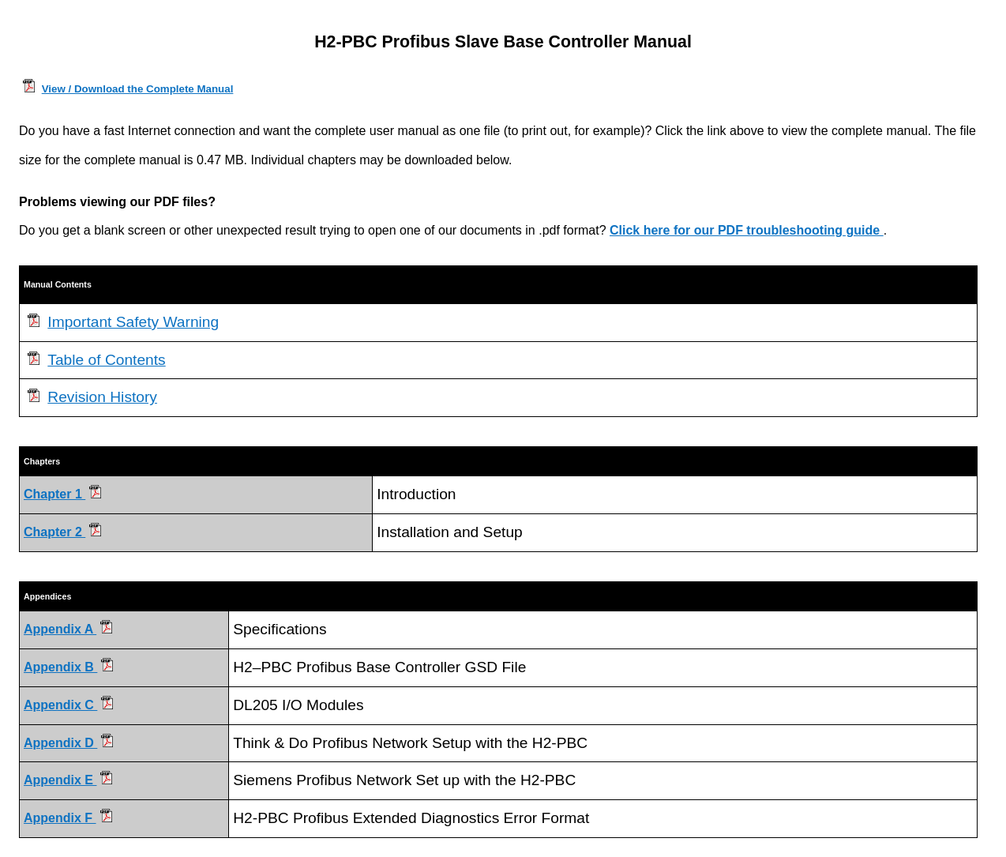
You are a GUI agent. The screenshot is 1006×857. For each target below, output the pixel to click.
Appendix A (68, 629)
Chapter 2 (54, 532)
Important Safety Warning (133, 322)
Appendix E (68, 780)
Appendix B (68, 667)
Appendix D (68, 743)
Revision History (102, 397)
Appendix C (68, 705)
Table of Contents (106, 359)
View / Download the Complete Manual (138, 89)
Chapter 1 (54, 494)
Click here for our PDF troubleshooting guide (747, 230)
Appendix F (68, 818)
